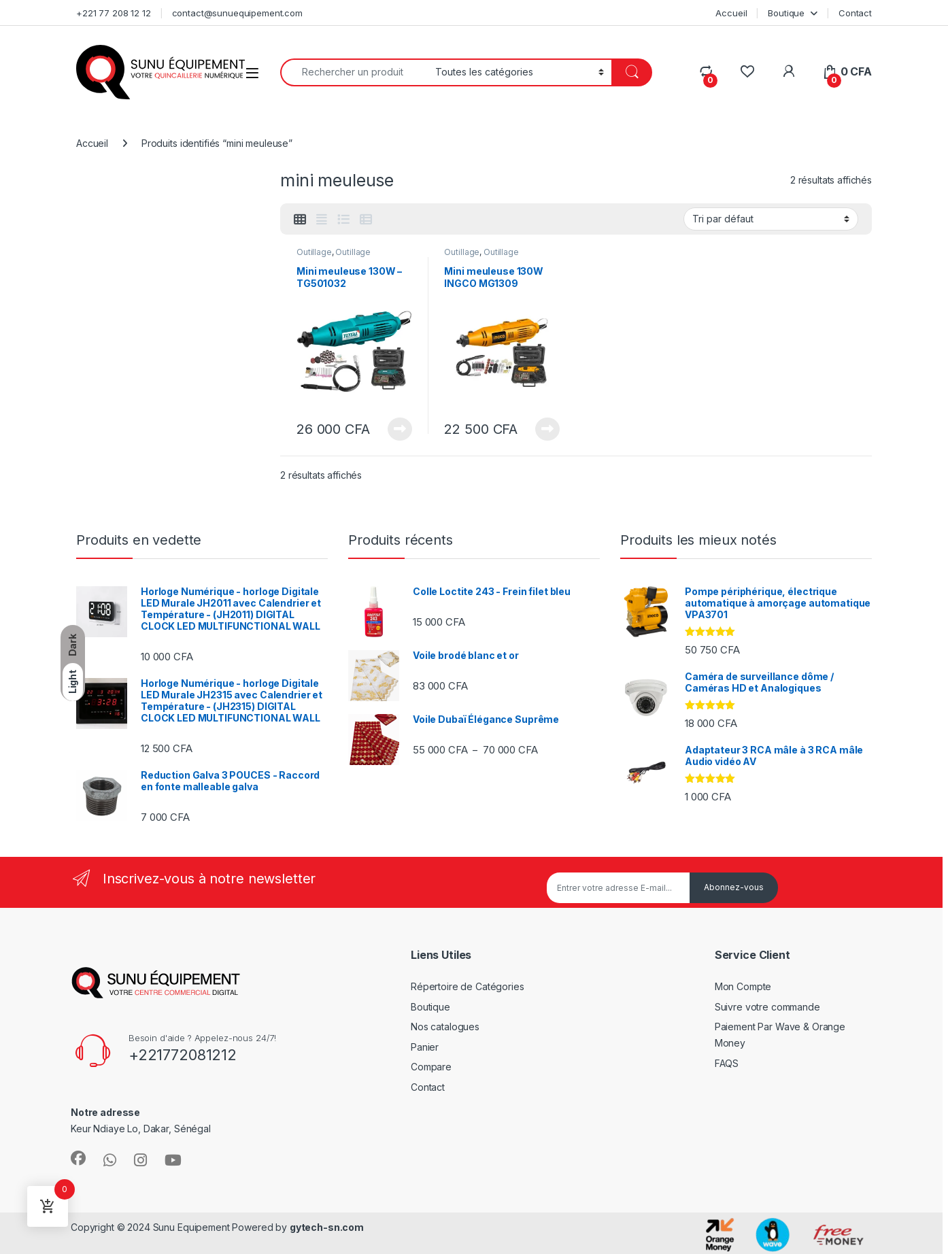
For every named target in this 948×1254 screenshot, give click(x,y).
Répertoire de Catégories (467, 986)
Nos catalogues (445, 1026)
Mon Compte (743, 986)
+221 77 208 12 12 (113, 12)
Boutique (786, 12)
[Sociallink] (78, 1158)
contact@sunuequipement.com (237, 12)
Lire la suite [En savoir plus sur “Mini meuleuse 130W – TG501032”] (400, 429)
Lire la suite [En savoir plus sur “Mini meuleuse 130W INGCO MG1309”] (547, 429)
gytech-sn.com (327, 1227)
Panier (425, 1047)
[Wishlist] (747, 71)
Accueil (731, 12)
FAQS (727, 1063)
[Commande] (770, 219)
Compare (431, 1066)
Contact (855, 12)
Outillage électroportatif (334, 256)
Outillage (314, 252)
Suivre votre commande (767, 1007)
